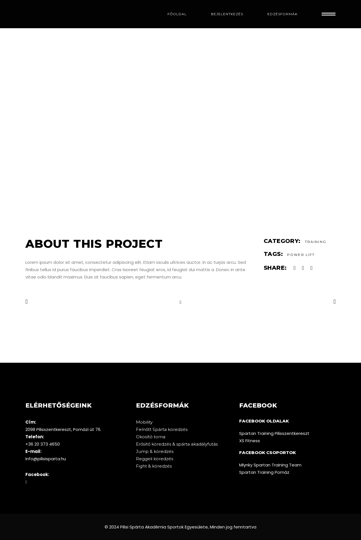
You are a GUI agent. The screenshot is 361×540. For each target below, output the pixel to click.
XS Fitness (249, 441)
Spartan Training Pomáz (264, 472)
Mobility (144, 422)
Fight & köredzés (154, 466)
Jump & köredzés (154, 451)
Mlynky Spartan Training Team (270, 465)
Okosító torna (150, 436)
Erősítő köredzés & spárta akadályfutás (177, 444)
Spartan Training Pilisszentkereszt (274, 433)
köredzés (178, 429)
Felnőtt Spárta (152, 429)
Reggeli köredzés (154, 458)
